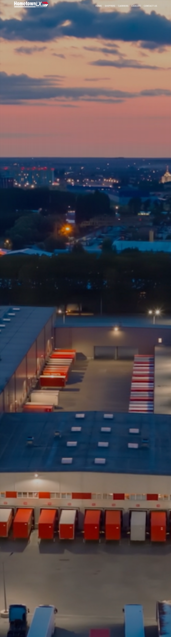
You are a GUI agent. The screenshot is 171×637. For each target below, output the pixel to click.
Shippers (110, 6)
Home (98, 6)
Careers (136, 6)
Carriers (123, 6)
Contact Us (150, 6)
